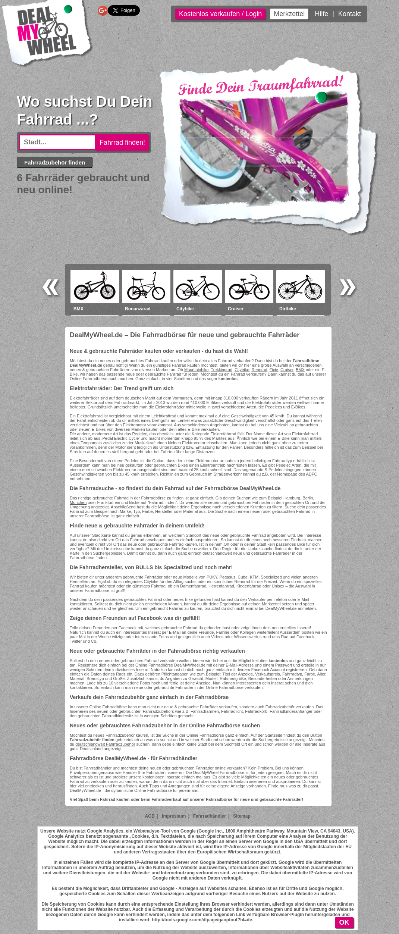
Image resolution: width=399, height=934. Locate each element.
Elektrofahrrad (90, 416)
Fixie (274, 369)
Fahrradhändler (209, 816)
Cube (242, 577)
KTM (254, 577)
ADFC (311, 474)
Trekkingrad (221, 369)
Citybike (242, 369)
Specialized (271, 577)
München (78, 502)
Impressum (174, 816)
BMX (300, 369)
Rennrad (259, 369)
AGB (150, 816)
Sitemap (242, 816)
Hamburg (291, 498)
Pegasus (228, 577)
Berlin (307, 498)
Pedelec (139, 434)
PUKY (212, 577)
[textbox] (57, 142)
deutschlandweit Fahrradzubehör (105, 744)
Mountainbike (196, 369)
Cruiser (286, 369)
